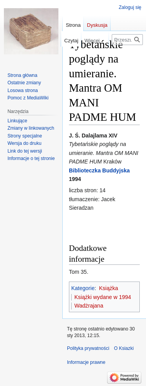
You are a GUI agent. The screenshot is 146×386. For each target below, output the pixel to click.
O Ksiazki (124, 348)
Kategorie (83, 288)
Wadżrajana (88, 306)
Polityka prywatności (88, 348)
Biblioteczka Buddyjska (99, 170)
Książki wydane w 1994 (102, 297)
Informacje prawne (86, 362)
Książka (108, 288)
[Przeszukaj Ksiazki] (127, 39)
